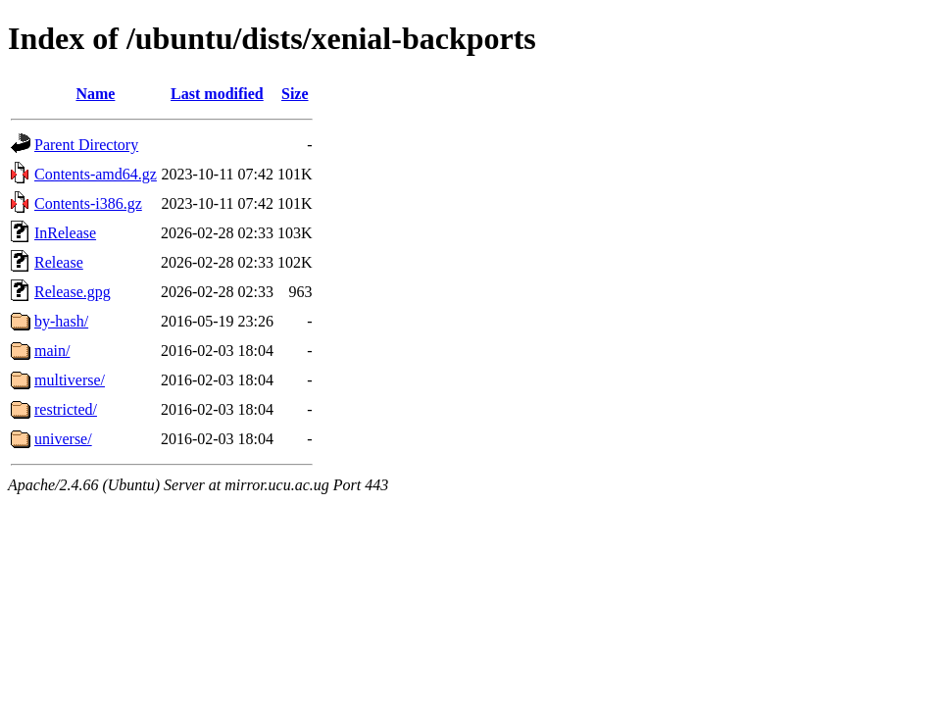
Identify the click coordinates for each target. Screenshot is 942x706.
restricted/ (65, 409)
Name (95, 93)
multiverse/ (69, 380)
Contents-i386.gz (88, 203)
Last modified (217, 93)
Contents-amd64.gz (95, 174)
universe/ (63, 438)
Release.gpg (72, 291)
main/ (52, 350)
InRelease (65, 233)
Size (295, 93)
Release (58, 262)
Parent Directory (86, 144)
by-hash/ (61, 321)
